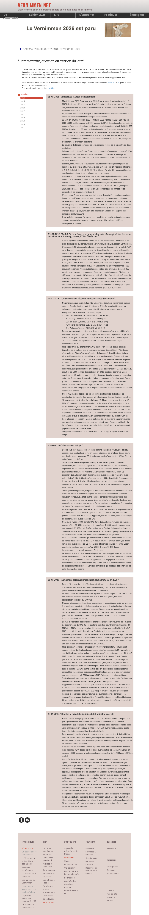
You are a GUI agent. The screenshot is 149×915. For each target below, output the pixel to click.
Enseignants (112, 866)
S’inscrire (111, 870)
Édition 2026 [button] (37, 14)
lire (21, 49)
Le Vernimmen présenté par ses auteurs (28, 861)
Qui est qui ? (69, 868)
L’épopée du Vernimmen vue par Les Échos (29, 889)
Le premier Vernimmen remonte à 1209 (29, 898)
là (119, 83)
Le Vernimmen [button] (10, 15)
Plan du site (112, 894)
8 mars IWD (49, 902)
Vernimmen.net (34, 5)
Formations (69, 878)
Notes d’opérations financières (49, 893)
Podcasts (69, 857)
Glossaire (90, 848)
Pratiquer (110, 14)
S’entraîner (86, 14)
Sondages (47, 886)
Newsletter (111, 848)
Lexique (89, 864)
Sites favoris (48, 899)
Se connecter (113, 873)
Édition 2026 (28, 848)
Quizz (66, 861)
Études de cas (70, 864)
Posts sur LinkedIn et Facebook (48, 857)
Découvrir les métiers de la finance (91, 871)
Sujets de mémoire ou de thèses (71, 851)
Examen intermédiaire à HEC (71, 890)
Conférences (49, 870)
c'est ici (111, 83)
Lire (56, 14)
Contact (110, 890)
